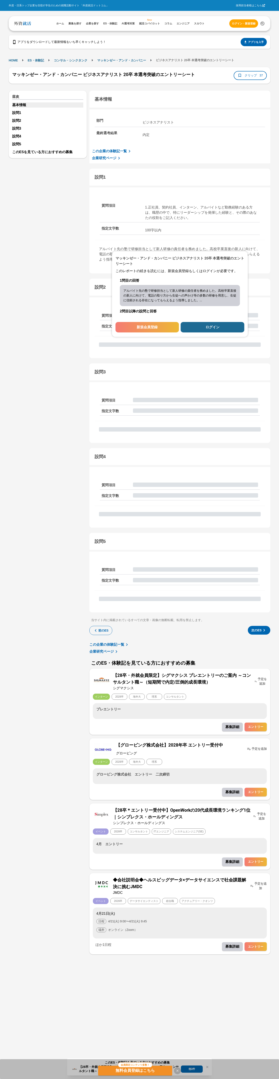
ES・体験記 (36, 60)
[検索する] (262, 23)
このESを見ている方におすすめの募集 (42, 152)
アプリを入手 (254, 42)
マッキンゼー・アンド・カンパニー (121, 60)
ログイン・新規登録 (243, 23)
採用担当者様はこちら (249, 5)
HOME (13, 60)
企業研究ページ (107, 158)
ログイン (212, 327)
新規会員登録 (147, 327)
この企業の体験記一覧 (112, 151)
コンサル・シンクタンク (70, 60)
